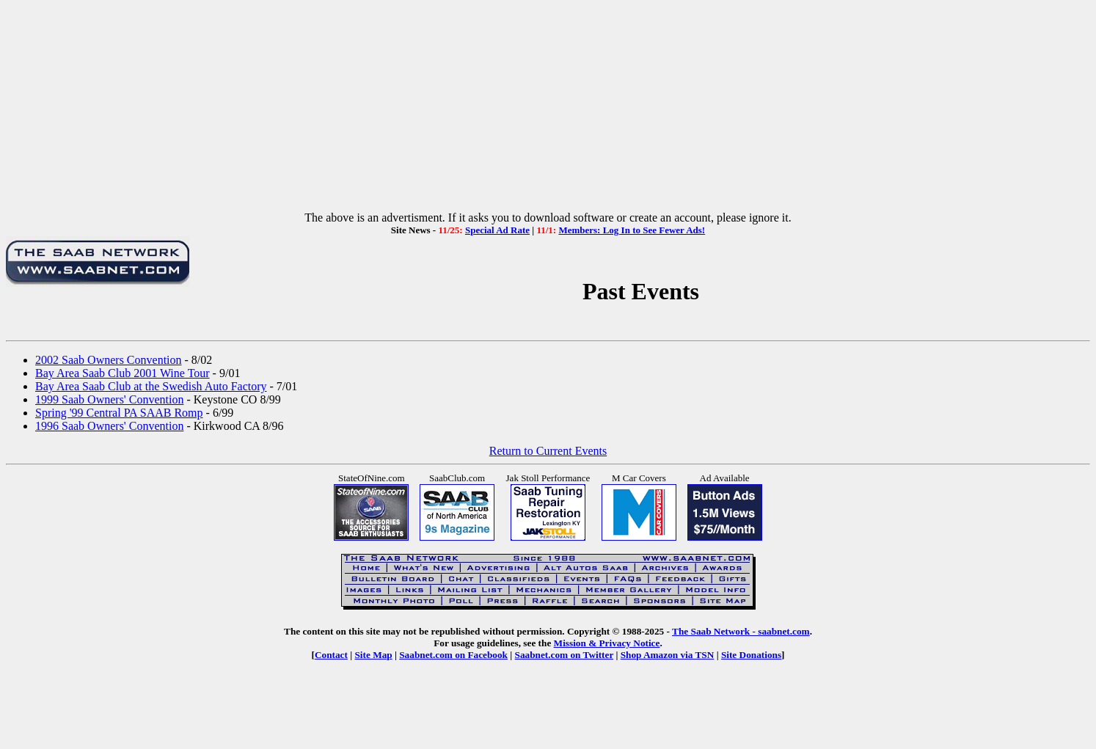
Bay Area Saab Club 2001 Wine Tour (122, 373)
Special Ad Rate (497, 229)
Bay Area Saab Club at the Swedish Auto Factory (151, 386)
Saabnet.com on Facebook (453, 654)
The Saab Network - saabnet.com (741, 631)
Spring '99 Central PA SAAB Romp (119, 412)
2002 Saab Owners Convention (108, 360)
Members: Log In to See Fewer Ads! (631, 229)
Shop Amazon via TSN (668, 654)
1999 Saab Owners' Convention (109, 399)
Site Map (373, 654)
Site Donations (751, 654)
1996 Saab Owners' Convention (109, 426)
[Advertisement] (548, 108)
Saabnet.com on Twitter (564, 654)
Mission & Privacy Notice (607, 642)
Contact (331, 654)
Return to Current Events (548, 451)
